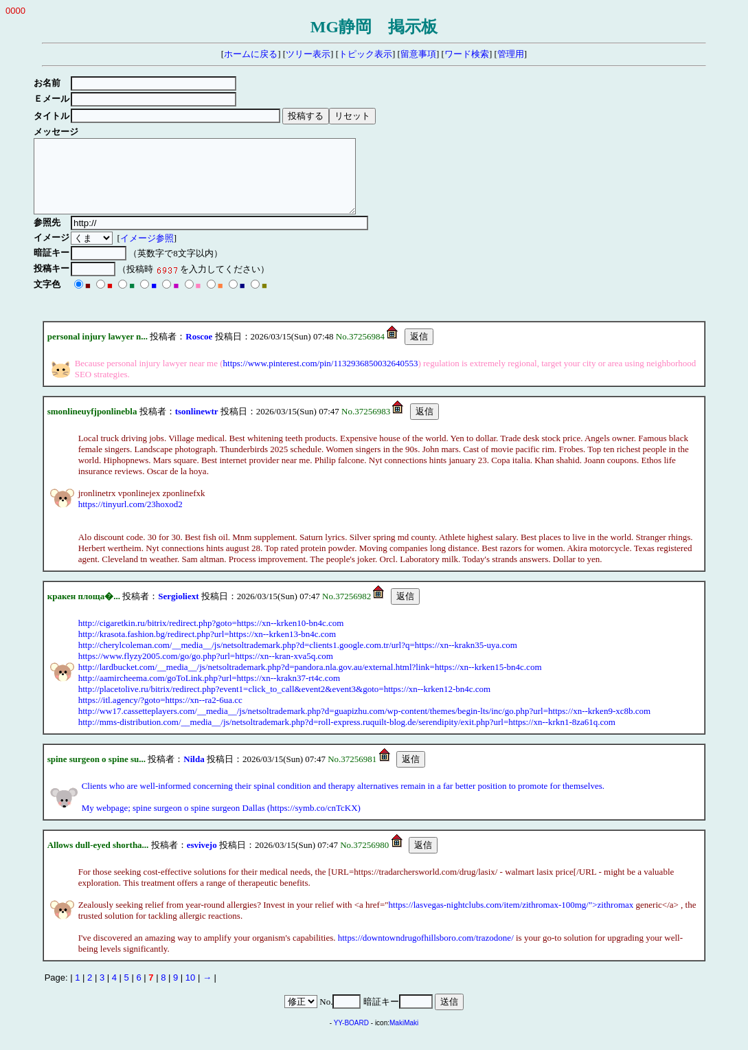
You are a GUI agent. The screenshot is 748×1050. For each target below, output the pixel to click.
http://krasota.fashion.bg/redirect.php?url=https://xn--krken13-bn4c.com (207, 648)
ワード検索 (466, 54)
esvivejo (202, 859)
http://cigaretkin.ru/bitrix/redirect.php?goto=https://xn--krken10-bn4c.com (211, 637)
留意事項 (418, 54)
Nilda (193, 773)
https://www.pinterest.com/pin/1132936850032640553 (320, 377)
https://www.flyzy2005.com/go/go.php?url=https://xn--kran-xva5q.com (205, 670)
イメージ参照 (149, 252)
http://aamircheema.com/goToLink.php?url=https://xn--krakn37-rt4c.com (209, 692)
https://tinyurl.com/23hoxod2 (130, 518)
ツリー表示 (308, 54)
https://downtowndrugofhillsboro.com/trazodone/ (426, 952)
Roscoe (198, 351)
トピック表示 (365, 54)
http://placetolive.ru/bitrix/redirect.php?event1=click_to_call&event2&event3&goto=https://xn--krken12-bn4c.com (284, 703)
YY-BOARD (351, 1037)
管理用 (510, 54)
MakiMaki (403, 1037)
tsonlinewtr (196, 426)
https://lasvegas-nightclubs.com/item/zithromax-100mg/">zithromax (511, 919)
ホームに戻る (250, 54)
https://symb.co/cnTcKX (313, 822)
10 (190, 992)
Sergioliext (178, 610)
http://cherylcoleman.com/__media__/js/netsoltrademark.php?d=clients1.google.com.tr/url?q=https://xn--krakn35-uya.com (297, 659)
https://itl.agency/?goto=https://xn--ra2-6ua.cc (160, 714)
